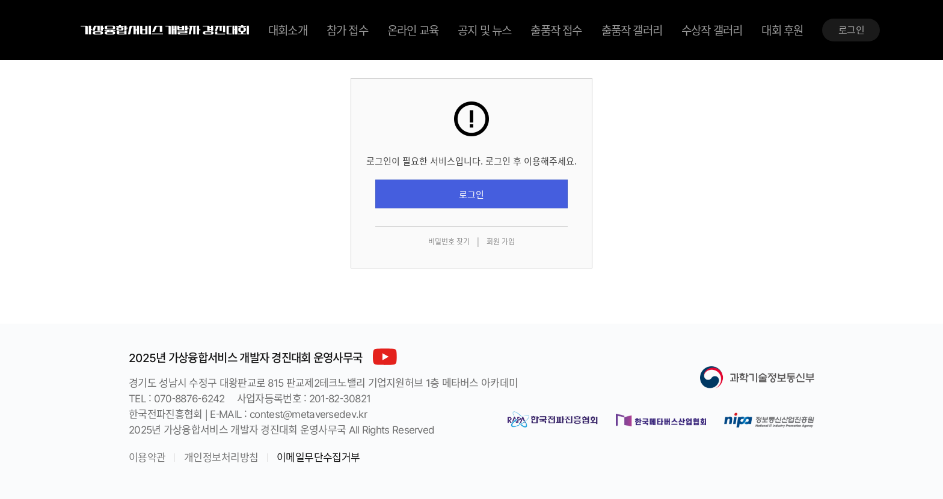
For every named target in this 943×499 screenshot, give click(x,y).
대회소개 (287, 30)
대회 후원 (782, 30)
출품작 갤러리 (631, 30)
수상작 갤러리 (711, 30)
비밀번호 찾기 (449, 241)
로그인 (851, 29)
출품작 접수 (556, 30)
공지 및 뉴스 (484, 30)
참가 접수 (347, 30)
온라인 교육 (412, 30)
